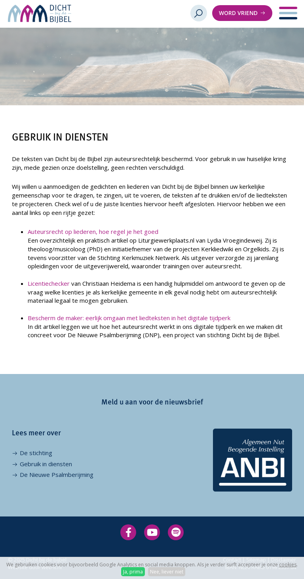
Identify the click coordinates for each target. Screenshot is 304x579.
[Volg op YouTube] (152, 532)
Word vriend (238, 13)
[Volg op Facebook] (128, 532)
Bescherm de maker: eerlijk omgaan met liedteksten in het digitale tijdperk (129, 318)
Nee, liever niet (166, 571)
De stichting (36, 453)
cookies (287, 564)
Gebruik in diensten (46, 464)
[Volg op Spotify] (176, 532)
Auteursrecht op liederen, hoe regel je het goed (93, 231)
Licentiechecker (49, 283)
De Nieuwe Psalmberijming (56, 474)
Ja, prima (133, 571)
